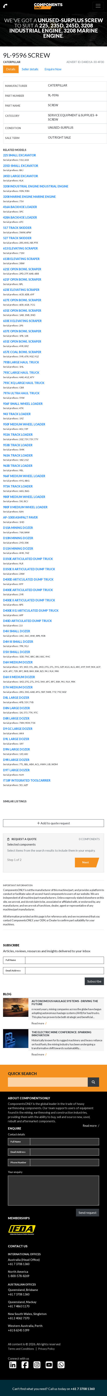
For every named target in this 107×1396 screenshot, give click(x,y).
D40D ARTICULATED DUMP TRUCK (27, 621)
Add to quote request (53, 823)
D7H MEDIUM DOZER (18, 687)
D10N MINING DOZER (18, 538)
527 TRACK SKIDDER (17, 238)
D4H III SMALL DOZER (18, 641)
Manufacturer (16, 85)
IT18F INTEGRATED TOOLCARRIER (26, 780)
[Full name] (64, 960)
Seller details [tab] (30, 69)
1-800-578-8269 (18, 1276)
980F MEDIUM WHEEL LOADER (24, 497)
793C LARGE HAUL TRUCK (21, 372)
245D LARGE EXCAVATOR (20, 176)
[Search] (48, 1082)
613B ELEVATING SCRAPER (21, 259)
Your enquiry (15, 1172)
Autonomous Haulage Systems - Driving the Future (65, 1002)
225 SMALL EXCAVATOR (19, 155)
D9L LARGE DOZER (16, 739)
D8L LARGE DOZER (16, 697)
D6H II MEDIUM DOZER (19, 677)
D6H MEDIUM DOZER (18, 662)
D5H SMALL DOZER (16, 652)
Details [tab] (10, 69)
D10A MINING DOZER (18, 527)
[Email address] (64, 970)
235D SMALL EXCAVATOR (20, 165)
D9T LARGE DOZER (16, 770)
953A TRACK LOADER (18, 434)
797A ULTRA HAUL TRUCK (21, 393)
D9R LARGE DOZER (16, 760)
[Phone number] (64, 1162)
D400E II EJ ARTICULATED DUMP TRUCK (31, 610)
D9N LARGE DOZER (16, 749)
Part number (14, 95)
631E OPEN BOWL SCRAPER (22, 310)
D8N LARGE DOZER (16, 708)
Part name (12, 105)
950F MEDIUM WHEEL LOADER (24, 424)
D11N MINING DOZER (18, 548)
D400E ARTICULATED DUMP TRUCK (28, 590)
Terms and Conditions (21, 1348)
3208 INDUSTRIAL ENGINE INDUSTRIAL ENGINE (35, 186)
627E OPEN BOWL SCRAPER (22, 300)
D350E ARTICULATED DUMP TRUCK (28, 559)
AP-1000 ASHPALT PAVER (20, 517)
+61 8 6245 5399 (18, 1330)
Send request (87, 1212)
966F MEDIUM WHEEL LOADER (24, 476)
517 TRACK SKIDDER (17, 227)
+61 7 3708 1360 (18, 1264)
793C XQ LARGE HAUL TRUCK (23, 383)
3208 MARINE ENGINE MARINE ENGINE (29, 196)
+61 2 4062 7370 (18, 1318)
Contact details (16, 1134)
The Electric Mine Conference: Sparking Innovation (61, 1034)
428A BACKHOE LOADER (20, 217)
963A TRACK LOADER (18, 455)
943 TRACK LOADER (17, 414)
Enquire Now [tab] (53, 69)
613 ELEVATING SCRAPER (20, 248)
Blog (7, 994)
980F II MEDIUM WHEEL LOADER (25, 507)
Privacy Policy (46, 1348)
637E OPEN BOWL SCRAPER (22, 331)
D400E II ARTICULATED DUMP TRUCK (29, 600)
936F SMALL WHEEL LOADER (23, 403)
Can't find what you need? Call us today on (53, 1389)
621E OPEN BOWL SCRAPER (22, 269)
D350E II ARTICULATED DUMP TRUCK (29, 569)
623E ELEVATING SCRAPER (21, 289)
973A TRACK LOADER (18, 486)
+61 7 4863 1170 (18, 1306)
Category (12, 115)
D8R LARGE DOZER (16, 718)
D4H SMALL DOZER (16, 631)
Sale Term (12, 138)
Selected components (21, 844)
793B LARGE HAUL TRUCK (21, 362)
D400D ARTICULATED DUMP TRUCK (28, 579)
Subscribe (94, 981)
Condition (13, 128)
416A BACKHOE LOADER (20, 207)
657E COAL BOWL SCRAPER (22, 352)
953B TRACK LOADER (17, 445)
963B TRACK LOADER (17, 465)
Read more (39, 1023)
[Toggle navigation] (98, 6)
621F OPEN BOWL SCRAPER (22, 279)
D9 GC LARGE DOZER (17, 728)
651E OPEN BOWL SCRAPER (22, 341)
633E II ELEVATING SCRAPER (22, 321)
